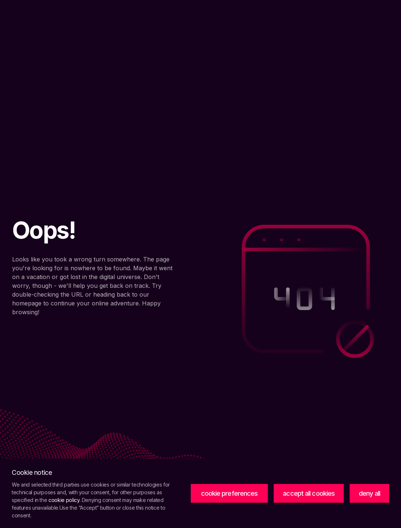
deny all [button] (369, 493)
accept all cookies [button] (309, 493)
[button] (229, 493)
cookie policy (63, 500)
